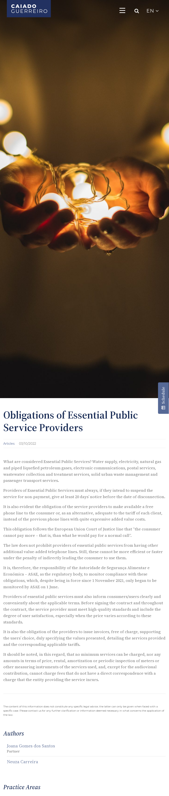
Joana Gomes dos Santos (31, 746)
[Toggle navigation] (122, 10)
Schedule (163, 398)
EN (152, 11)
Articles (9, 444)
